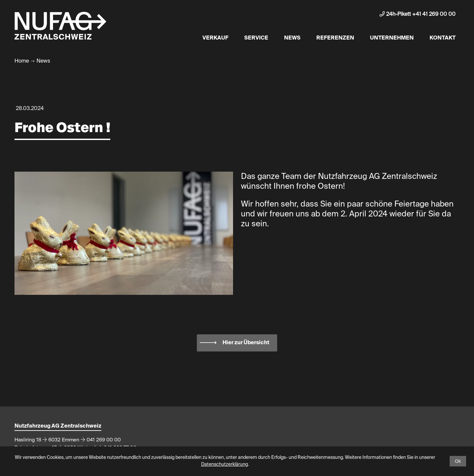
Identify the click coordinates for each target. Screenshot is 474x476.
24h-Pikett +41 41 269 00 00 (418, 14)
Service (256, 38)
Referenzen (335, 38)
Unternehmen (392, 38)
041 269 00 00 (104, 439)
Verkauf (215, 38)
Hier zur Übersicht (246, 343)
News (292, 38)
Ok (458, 461)
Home (21, 61)
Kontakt (443, 38)
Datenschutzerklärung (224, 464)
